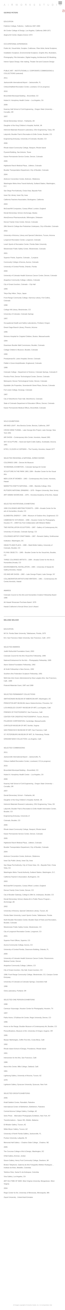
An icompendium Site (45, 1305)
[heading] (32, 5)
